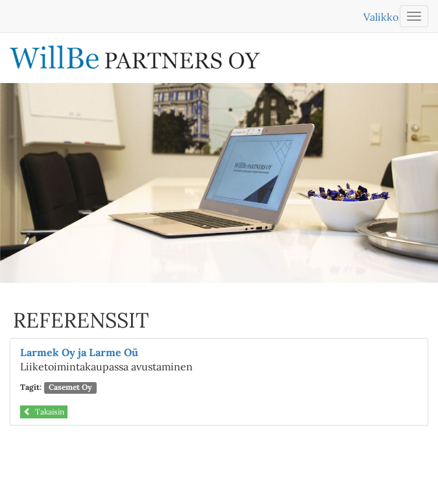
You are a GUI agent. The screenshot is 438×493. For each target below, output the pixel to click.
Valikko (380, 16)
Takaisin (43, 411)
